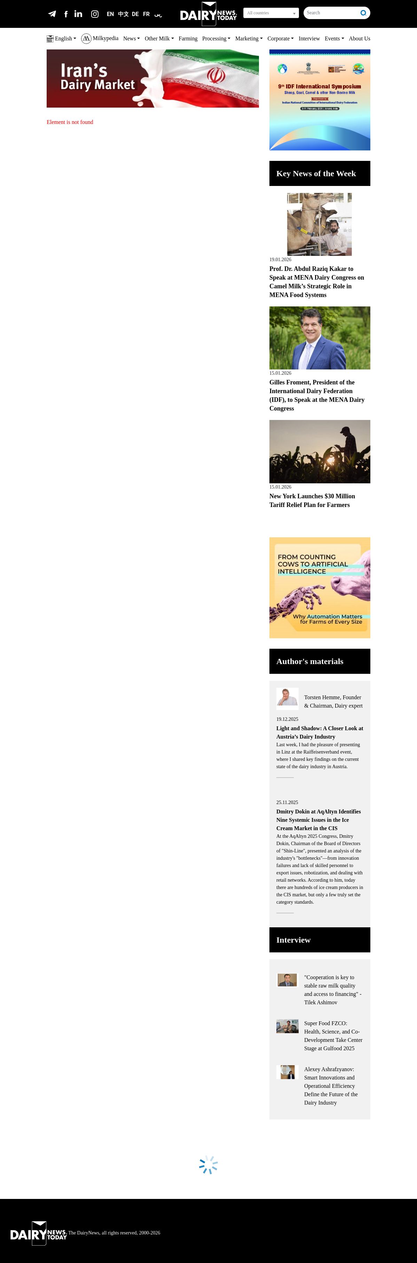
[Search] (330, 13)
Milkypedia (100, 38)
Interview (309, 38)
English (59, 39)
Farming (188, 38)
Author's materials (310, 661)
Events (332, 38)
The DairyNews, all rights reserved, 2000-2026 (85, 1232)
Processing (214, 38)
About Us (359, 38)
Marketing (247, 38)
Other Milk (157, 38)
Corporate (278, 38)
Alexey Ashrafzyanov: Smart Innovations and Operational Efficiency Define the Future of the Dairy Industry (331, 1086)
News (129, 38)
